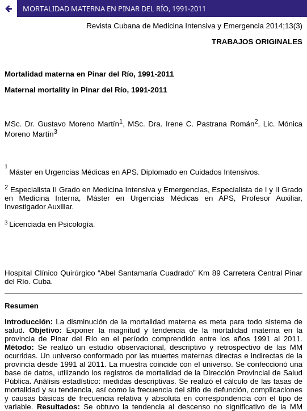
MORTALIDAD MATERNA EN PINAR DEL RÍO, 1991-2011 (114, 8)
